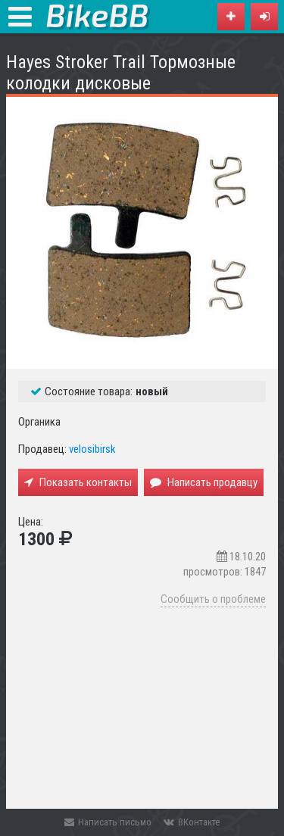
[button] (264, 16)
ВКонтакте (192, 822)
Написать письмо (107, 822)
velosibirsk (92, 449)
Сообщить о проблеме (213, 599)
